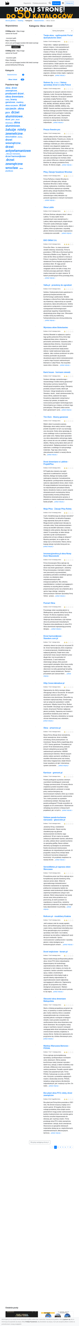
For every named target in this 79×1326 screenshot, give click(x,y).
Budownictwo (39, 21)
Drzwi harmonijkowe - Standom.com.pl (53, 637)
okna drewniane (14, 96)
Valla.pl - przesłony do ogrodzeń (57, 285)
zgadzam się (66, 1319)
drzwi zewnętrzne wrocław (14, 164)
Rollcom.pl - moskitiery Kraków (57, 916)
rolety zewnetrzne (15, 131)
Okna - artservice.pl (52, 728)
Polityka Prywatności (31, 1321)
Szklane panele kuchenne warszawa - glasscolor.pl (54, 818)
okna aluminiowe (13, 124)
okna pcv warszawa (13, 154)
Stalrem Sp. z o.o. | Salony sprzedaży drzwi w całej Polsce (57, 83)
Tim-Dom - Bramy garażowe (55, 417)
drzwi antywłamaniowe (18, 149)
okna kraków (11, 137)
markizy (20, 102)
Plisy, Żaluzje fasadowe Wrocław (57, 172)
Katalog (20, 21)
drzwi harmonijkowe (15, 156)
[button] (50, 3)
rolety (7, 100)
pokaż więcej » (60, 75)
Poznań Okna (49, 603)
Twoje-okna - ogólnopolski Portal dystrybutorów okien (58, 36)
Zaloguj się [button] (69, 3)
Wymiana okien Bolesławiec (55, 327)
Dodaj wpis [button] (56, 3)
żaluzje (11, 129)
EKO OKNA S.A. (50, 240)
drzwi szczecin (15, 107)
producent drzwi (14, 93)
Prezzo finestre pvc (51, 129)
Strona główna (10, 21)
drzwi (8, 119)
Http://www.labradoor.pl (53, 683)
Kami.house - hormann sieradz (56, 372)
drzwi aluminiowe (14, 114)
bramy (20, 137)
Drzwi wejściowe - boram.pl (55, 951)
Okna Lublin (48, 207)
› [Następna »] (72, 1147)
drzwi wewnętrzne (13, 141)
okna (8, 88)
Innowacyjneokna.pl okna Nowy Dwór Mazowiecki (57, 554)
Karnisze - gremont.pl (52, 772)
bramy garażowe (11, 101)
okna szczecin (11, 105)
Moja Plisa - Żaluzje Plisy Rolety (57, 509)
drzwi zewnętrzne (11, 89)
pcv (13, 119)
